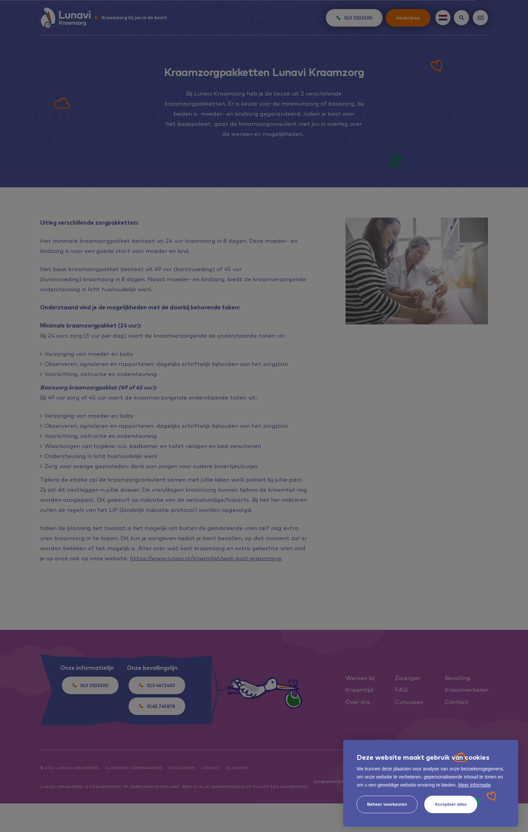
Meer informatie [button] (474, 785)
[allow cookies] (450, 804)
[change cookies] (387, 804)
